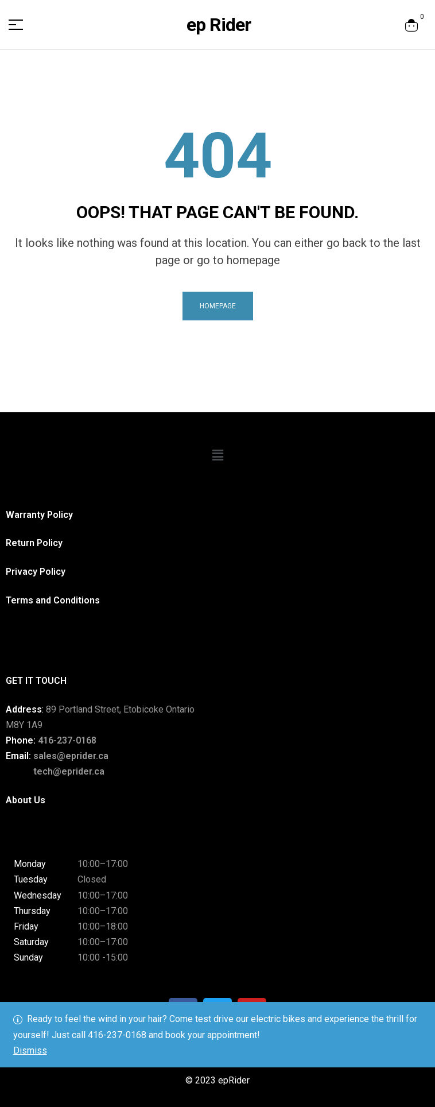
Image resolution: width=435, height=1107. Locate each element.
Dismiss (30, 1050)
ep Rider (219, 25)
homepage (218, 306)
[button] (217, 455)
